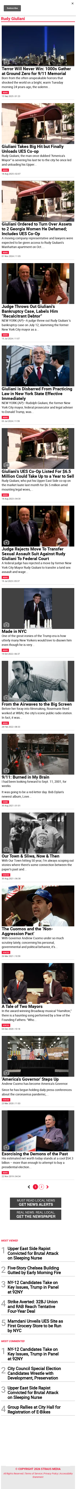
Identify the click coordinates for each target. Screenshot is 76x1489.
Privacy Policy (51, 1473)
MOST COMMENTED (12, 1341)
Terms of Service (33, 1473)
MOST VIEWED (9, 1240)
